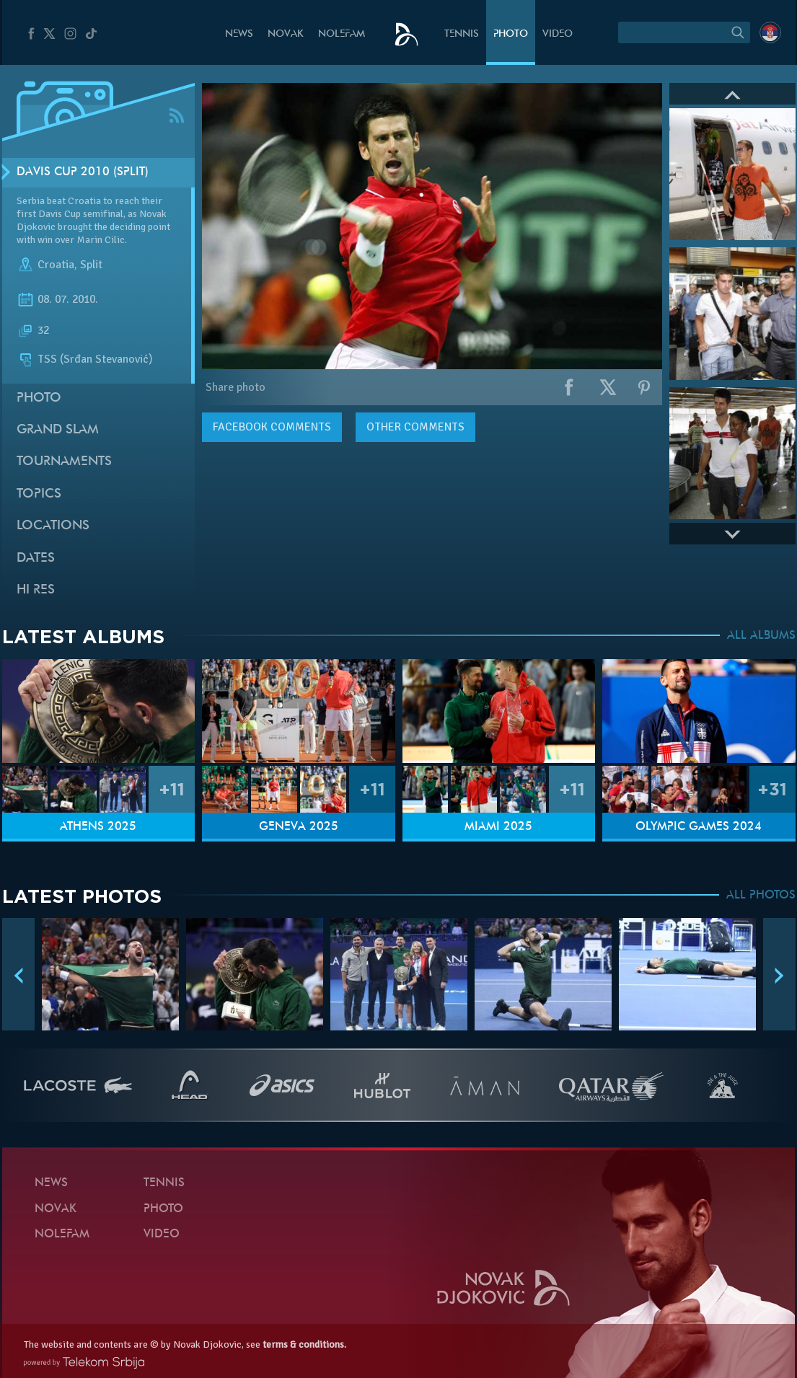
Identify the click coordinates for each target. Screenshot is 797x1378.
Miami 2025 (498, 827)
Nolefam (341, 34)
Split (91, 265)
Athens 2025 (98, 827)
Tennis (461, 34)
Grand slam (58, 430)
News (239, 34)
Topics (39, 494)
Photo (510, 34)
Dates (36, 558)
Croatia (56, 265)
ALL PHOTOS (761, 895)
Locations (53, 526)
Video (557, 34)
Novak (286, 34)
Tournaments (64, 462)
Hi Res (36, 590)
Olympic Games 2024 (698, 827)
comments (272, 427)
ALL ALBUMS (761, 636)
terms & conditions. (304, 1344)
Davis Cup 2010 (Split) (83, 172)
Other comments (415, 427)
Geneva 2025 (298, 827)
